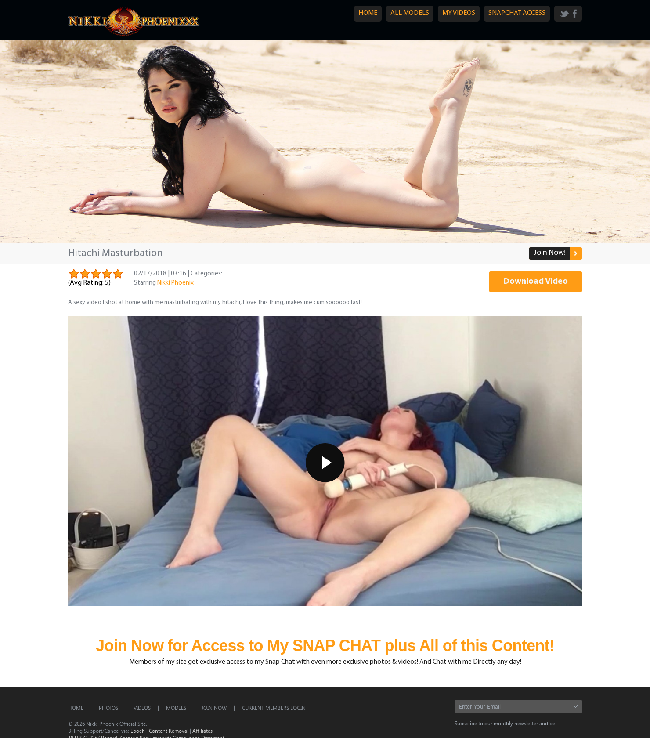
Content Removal (168, 730)
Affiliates (202, 730)
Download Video (535, 281)
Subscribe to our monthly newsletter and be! (505, 723)
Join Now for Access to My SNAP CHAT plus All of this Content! (325, 646)
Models (176, 707)
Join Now (214, 707)
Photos (108, 707)
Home (75, 707)
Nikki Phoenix (175, 283)
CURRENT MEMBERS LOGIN (274, 707)
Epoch (137, 730)
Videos (142, 707)
